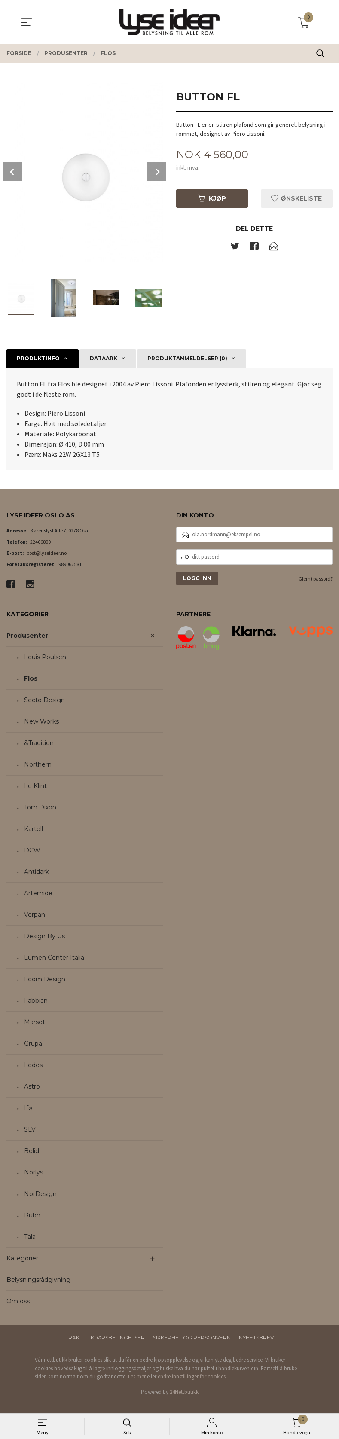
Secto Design (44, 700)
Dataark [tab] (103, 358)
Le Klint (35, 786)
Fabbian (36, 1000)
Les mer (137, 1376)
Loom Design (44, 979)
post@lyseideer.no (47, 553)
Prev (12, 171)
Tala (30, 1237)
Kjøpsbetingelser (118, 1337)
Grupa (33, 1043)
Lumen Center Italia (54, 957)
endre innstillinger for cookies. (192, 1376)
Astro (32, 1086)
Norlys (33, 1172)
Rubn (32, 1215)
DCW (32, 850)
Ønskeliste (296, 199)
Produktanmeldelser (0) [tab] (187, 358)
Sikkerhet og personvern (192, 1337)
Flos (30, 678)
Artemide (38, 893)
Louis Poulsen (45, 657)
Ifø (28, 1108)
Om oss (18, 1301)
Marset (34, 1022)
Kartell (33, 829)
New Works (41, 721)
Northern (38, 764)
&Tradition (39, 743)
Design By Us (44, 936)
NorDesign (40, 1194)
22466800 (40, 541)
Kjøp (212, 199)
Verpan (34, 915)
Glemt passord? (316, 578)
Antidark (36, 872)
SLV (30, 1129)
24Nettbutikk (184, 1392)
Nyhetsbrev (256, 1337)
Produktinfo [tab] (38, 358)
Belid (31, 1151)
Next (156, 171)
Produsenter (27, 635)
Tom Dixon (40, 807)
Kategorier (22, 1258)
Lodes (33, 1065)
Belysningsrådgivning (38, 1280)
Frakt (73, 1337)
